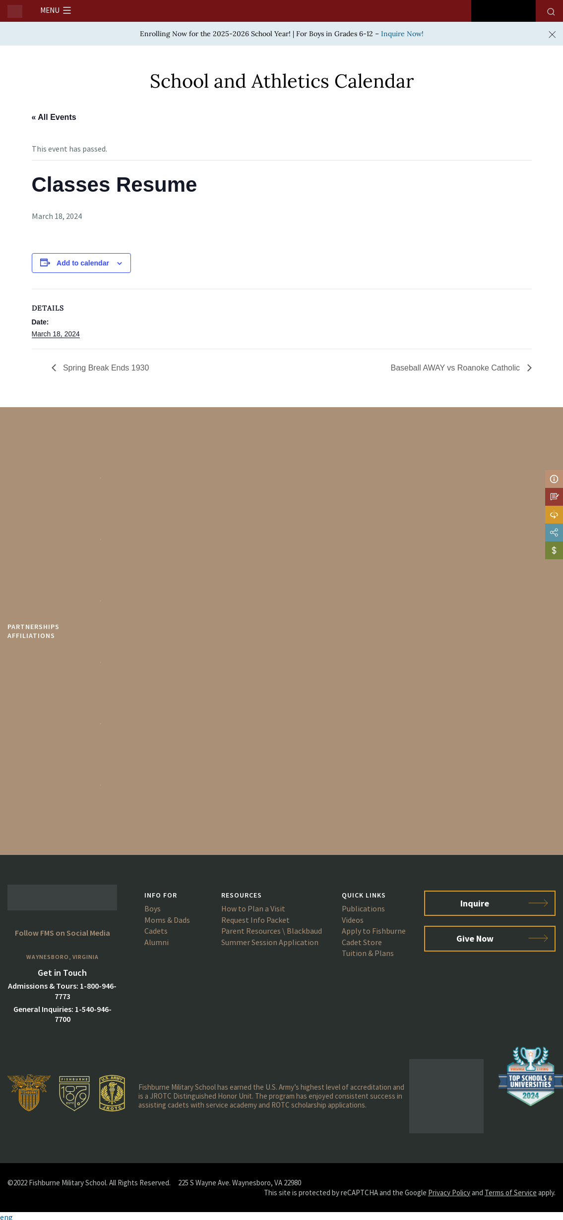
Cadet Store (362, 942)
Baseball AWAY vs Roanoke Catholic (456, 368)
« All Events (54, 117)
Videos (353, 920)
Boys (152, 908)
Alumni (156, 942)
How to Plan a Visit (253, 908)
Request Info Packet (255, 920)
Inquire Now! (402, 33)
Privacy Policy (449, 1192)
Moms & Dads (167, 920)
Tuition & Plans (368, 953)
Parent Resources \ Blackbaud (271, 931)
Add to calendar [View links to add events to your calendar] (83, 263)
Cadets (156, 931)
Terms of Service (511, 1192)
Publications (363, 908)
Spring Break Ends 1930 (105, 368)
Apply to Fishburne (374, 931)
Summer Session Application (269, 942)
